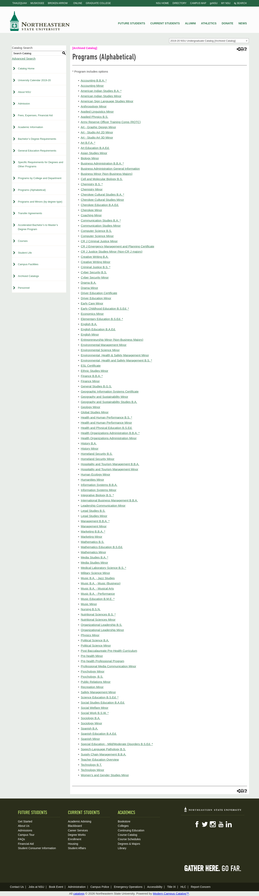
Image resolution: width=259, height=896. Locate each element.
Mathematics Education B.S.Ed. (102, 547)
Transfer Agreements (30, 213)
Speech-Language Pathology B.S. (103, 749)
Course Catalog (127, 834)
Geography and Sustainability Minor (104, 396)
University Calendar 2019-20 (34, 80)
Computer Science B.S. (96, 230)
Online (77, 3)
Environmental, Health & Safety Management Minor (115, 355)
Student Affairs (77, 848)
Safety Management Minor (98, 692)
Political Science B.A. (95, 640)
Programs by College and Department (39, 178)
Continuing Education (131, 830)
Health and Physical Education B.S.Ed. (106, 427)
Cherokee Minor (91, 210)
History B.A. (89, 443)
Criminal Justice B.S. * (95, 267)
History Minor (89, 448)
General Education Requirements (37, 150)
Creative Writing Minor (95, 262)
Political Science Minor (96, 645)
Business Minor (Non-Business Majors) (106, 173)
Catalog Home (26, 68)
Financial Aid (26, 843)
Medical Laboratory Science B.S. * (103, 567)
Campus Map (198, 3)
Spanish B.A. (89, 728)
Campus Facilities (28, 264)
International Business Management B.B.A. (109, 500)
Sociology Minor (91, 723)
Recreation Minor (92, 687)
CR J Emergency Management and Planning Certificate (117, 246)
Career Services (78, 830)
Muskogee (37, 3)
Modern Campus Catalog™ (171, 893)
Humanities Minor (92, 479)
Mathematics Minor (93, 552)
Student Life (25, 252)
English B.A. (89, 324)
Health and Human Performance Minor (106, 422)
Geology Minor (90, 407)
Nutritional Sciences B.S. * (98, 614)
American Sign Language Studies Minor (107, 101)
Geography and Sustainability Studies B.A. (109, 402)
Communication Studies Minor (101, 225)
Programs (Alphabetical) (32, 189)
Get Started (25, 821)
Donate (227, 23)
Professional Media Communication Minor (108, 666)
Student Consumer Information (37, 848)
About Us (23, 825)
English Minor (90, 334)
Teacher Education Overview (100, 759)
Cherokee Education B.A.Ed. (100, 205)
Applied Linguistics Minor (97, 111)
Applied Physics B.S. (94, 116)
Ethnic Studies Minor (94, 370)
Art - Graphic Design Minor (98, 127)
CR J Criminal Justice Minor (99, 241)
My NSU (225, 3)
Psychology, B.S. (92, 676)
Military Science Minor (95, 573)
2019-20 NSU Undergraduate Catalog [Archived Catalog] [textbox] (202, 40)
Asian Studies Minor (94, 153)
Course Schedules (129, 839)
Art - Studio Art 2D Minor (97, 132)
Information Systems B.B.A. (99, 484)
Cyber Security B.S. (94, 272)
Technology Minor (92, 770)
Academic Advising (79, 821)
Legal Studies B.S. (93, 510)
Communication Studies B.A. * (101, 220)
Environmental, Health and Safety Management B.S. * (116, 360)
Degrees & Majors (129, 843)
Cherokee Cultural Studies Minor (102, 199)
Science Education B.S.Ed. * (100, 697)
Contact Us (17, 886)
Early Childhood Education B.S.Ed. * (105, 308)
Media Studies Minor (94, 562)
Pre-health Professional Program (102, 661)
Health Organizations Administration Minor (109, 438)
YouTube (221, 824)
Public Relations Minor (96, 681)
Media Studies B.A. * (94, 557)
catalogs (78, 893)
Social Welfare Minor (94, 707)
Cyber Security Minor (95, 277)
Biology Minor (90, 158)
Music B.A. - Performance (98, 593)
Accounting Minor (92, 85)
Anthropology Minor (94, 106)
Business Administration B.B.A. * (102, 163)
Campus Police (99, 886)
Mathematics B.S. (92, 542)
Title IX (171, 886)
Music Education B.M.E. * (98, 599)
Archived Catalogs (28, 276)
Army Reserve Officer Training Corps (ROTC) (111, 122)
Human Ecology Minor (95, 474)
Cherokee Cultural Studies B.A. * (102, 194)
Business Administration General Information (110, 168)
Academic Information (30, 127)
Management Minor (94, 526)
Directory (179, 3)
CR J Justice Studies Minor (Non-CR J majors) (111, 251)
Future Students (131, 23)
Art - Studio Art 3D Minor (97, 137)
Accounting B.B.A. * (94, 80)
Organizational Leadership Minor (102, 630)
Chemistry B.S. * (92, 184)
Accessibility (154, 886)
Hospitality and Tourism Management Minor (109, 469)
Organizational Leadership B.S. (101, 624)
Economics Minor (92, 313)
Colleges (123, 825)
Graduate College (98, 3)
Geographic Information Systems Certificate (110, 391)
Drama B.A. (88, 282)
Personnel (24, 287)
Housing (73, 843)
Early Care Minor (92, 303)
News (242, 23)
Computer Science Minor (97, 236)
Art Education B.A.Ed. (95, 148)
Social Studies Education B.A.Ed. (103, 702)
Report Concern (201, 886)
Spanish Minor (90, 738)
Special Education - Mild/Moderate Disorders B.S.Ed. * (117, 744)
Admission (24, 103)
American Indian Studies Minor (101, 96)
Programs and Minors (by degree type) (40, 201)
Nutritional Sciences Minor (98, 619)
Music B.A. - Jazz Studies (98, 578)
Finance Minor (90, 381)
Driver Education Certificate (99, 293)
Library (122, 848)
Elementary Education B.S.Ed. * (102, 319)
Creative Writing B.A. (95, 256)
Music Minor (89, 604)
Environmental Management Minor (104, 345)
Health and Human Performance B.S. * (106, 417)
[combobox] (209, 40)
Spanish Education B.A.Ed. (99, 733)
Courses (22, 240)
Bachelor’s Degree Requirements (37, 138)
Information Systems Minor (98, 490)
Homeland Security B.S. (97, 453)
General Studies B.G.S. (96, 386)
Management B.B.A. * (95, 521)
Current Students (165, 23)
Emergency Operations (128, 886)
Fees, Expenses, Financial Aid (35, 115)
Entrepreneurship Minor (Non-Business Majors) (112, 339)
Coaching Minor (91, 215)
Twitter (205, 824)
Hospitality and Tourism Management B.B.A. (110, 464)
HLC (183, 886)
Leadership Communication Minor (103, 505)
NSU (40, 21)
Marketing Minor (91, 536)
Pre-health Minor (92, 656)
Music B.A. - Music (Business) (101, 583)
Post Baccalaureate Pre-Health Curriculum (109, 650)
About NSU (24, 92)
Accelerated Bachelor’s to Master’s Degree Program (38, 227)
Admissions (25, 830)
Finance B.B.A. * (92, 376)
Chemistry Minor (92, 189)
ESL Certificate (91, 365)
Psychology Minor (92, 671)
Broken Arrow (58, 3)
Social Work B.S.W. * (95, 713)
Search (240, 3)
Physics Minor (90, 635)
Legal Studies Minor (94, 516)
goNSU (214, 3)
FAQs (21, 839)
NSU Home (162, 3)
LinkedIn (229, 824)
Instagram (213, 824)
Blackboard (75, 825)
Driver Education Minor (96, 298)
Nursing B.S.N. (91, 609)
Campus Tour (26, 834)
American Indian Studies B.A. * (101, 91)
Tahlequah (19, 3)
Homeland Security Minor (97, 459)
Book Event (56, 886)
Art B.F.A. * (88, 142)
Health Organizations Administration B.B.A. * (110, 433)
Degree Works (77, 834)
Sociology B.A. (90, 718)
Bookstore (124, 821)
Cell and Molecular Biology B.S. (102, 179)
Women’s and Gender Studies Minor (105, 775)
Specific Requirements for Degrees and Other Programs (40, 164)
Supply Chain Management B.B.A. (103, 754)
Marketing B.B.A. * (93, 531)
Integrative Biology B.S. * (97, 495)
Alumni (190, 23)
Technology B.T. (91, 764)
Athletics (209, 23)
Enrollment (74, 839)
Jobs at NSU (36, 886)
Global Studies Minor (95, 412)
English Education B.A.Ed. (98, 329)
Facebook (197, 824)
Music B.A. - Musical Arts (97, 588)
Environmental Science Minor (100, 350)
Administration (77, 886)
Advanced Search (23, 58)
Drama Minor (89, 287)
